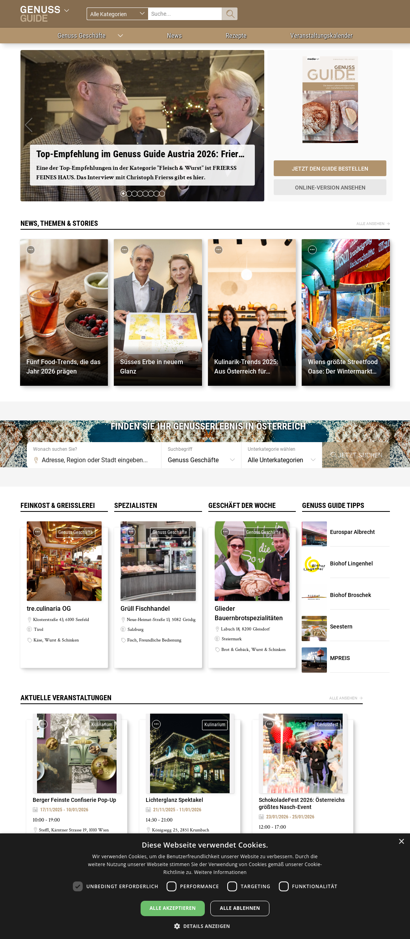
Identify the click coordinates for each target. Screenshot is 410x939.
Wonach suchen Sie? (55, 449)
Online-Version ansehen (330, 187)
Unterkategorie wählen (271, 449)
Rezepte (236, 35)
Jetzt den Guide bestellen (330, 168)
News (174, 35)
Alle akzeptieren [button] (173, 908)
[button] (28, 125)
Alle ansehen (370, 223)
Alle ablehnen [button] (240, 908)
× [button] (401, 842)
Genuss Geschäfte (82, 35)
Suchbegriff (180, 449)
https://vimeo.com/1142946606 (142, 125)
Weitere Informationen (220, 872)
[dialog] (205, 886)
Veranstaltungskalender (321, 35)
